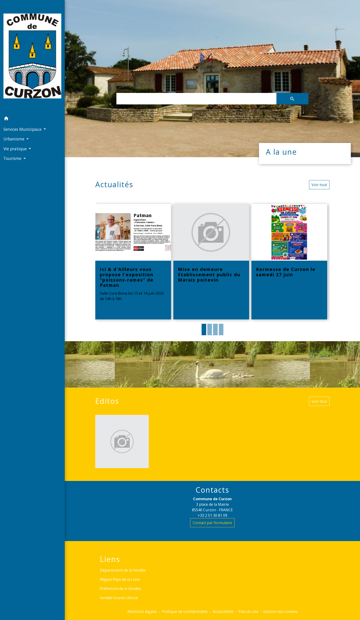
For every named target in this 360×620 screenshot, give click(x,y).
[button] (32, 119)
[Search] (196, 98)
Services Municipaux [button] (23, 129)
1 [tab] (204, 329)
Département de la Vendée (123, 570)
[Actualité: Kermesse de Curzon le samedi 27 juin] (289, 262)
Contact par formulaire (212, 522)
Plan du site (248, 611)
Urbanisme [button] (14, 139)
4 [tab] (221, 329)
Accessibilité (223, 611)
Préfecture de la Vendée (120, 588)
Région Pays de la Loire (120, 579)
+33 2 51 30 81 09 (212, 515)
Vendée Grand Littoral (119, 597)
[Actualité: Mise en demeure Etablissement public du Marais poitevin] (211, 262)
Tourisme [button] (12, 158)
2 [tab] (209, 329)
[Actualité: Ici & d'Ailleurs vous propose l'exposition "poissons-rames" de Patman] (133, 262)
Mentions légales (142, 611)
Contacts (212, 490)
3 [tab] (215, 329)
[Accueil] (32, 56)
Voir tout (319, 184)
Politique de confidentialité (185, 611)
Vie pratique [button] (15, 148)
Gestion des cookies (280, 611)
